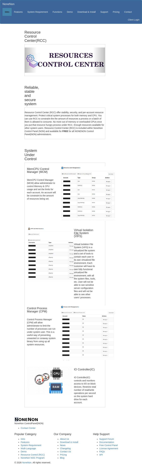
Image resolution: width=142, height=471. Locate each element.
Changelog (65, 448)
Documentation (106, 442)
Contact (128, 12)
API (101, 454)
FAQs (102, 451)
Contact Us (65, 451)
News (63, 445)
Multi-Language (28, 448)
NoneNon (8, 4)
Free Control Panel (108, 445)
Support (104, 12)
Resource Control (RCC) (33, 454)
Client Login (133, 19)
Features (18, 12)
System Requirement (37, 12)
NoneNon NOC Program (33, 458)
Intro (7, 12)
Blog (62, 458)
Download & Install (86, 12)
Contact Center (28, 428)
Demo (70, 12)
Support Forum (106, 439)
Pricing (116, 12)
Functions (57, 12)
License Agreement (108, 448)
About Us (64, 439)
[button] (31, 60)
